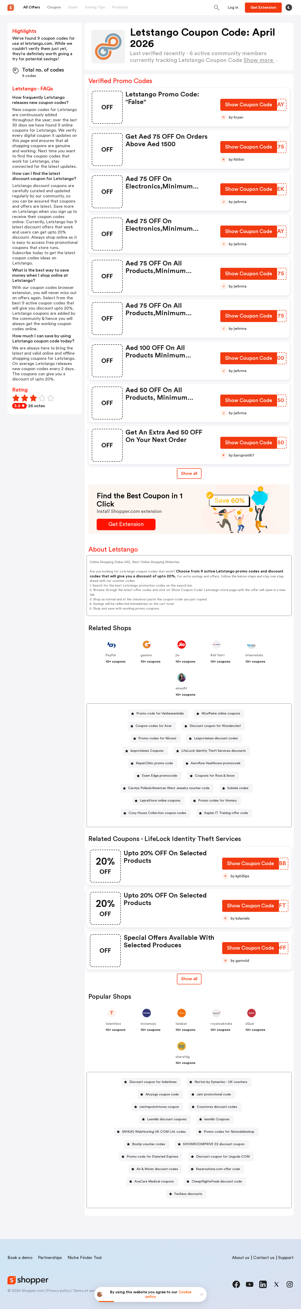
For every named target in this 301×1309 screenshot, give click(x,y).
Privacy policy (58, 1291)
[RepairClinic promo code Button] (152, 763)
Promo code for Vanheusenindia (160, 713)
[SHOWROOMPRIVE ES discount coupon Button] (212, 1144)
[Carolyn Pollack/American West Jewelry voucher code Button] (167, 788)
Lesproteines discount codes (216, 738)
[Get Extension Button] (126, 524)
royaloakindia (221, 1023)
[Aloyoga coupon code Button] (160, 1094)
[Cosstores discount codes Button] (215, 1107)
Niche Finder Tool (85, 1257)
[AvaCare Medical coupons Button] (152, 1181)
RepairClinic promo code (154, 763)
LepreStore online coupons (160, 800)
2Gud (249, 1023)
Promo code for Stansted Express (152, 1156)
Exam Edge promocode (159, 775)
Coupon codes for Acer (154, 726)
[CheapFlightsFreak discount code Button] (215, 1181)
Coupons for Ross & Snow (215, 775)
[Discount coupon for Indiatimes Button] (151, 1082)
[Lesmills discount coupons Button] (165, 1119)
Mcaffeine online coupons (221, 713)
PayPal (111, 655)
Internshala (254, 655)
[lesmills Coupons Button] (215, 1119)
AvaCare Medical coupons (154, 1181)
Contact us (263, 1257)
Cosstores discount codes (217, 1107)
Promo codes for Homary (217, 800)
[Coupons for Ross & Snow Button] (213, 776)
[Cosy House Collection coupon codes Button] (156, 813)
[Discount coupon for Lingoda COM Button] (221, 1156)
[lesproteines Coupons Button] (145, 751)
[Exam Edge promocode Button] (157, 776)
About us (240, 1257)
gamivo (146, 655)
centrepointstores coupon (159, 1107)
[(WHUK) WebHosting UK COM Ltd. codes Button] (152, 1132)
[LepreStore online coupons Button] (158, 800)
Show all (189, 979)
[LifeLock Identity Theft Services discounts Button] (211, 751)
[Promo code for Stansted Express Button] (151, 1156)
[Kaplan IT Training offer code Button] (224, 813)
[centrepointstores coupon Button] (157, 1107)
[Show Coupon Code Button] (248, 106)
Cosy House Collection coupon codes (157, 813)
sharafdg (182, 1057)
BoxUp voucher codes (148, 1144)
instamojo (148, 1023)
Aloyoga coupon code (162, 1094)
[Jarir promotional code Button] (212, 1094)
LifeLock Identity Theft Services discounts (213, 750)
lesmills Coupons (216, 1119)
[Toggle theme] (288, 7)
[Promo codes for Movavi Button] (155, 738)
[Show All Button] (189, 979)
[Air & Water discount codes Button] (155, 1169)
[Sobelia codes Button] (236, 788)
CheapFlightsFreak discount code (217, 1181)
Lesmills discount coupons (167, 1119)
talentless (113, 1023)
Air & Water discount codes (157, 1169)
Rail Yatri (217, 655)
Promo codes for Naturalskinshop (229, 1131)
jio (177, 655)
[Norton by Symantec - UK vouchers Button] (219, 1082)
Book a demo (20, 1257)
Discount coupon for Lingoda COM (223, 1156)
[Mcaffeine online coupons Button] (219, 713)
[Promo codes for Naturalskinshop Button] (227, 1132)
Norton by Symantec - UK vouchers (220, 1082)
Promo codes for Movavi (157, 738)
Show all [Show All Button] (189, 473)
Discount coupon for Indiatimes (153, 1082)
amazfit (181, 688)
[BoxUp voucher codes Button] (146, 1144)
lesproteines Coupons (147, 750)
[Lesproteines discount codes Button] (214, 738)
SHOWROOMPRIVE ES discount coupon (213, 1144)
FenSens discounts (188, 1194)
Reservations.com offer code (218, 1169)
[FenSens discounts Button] (186, 1194)
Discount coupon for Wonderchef (215, 726)
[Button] (233, 7)
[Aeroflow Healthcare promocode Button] (214, 763)
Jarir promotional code (214, 1094)
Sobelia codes (237, 788)
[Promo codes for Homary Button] (215, 800)
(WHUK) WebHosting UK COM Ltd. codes (154, 1131)
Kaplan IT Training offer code (226, 813)
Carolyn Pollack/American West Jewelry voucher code (169, 788)
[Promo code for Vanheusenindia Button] (158, 713)
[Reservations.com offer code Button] (216, 1169)
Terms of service (87, 1291)
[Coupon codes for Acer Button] (152, 726)
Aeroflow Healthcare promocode (215, 763)
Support (285, 1257)
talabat (181, 1023)
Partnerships (50, 1257)
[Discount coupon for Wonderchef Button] (213, 726)
